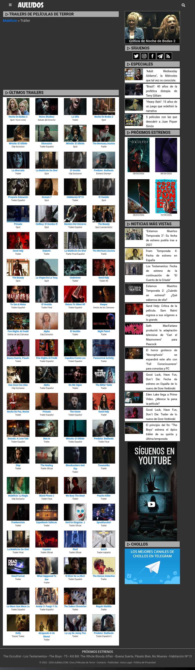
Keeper (103, 304)
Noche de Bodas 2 (18, 116)
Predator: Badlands (103, 170)
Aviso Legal (126, 662)
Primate (18, 224)
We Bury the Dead (75, 495)
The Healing (47, 465)
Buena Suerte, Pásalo (18, 358)
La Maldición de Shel (47, 170)
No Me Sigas (75, 385)
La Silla (75, 116)
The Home (75, 411)
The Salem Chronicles (75, 606)
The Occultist (12, 656)
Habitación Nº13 (75, 197)
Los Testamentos (35, 656)
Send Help (18, 250)
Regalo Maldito (103, 606)
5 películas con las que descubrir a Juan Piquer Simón (161, 121)
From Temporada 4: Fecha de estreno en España (161, 255)
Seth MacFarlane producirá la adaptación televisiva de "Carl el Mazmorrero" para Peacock (161, 335)
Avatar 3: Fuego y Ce (46, 606)
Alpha (47, 331)
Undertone (75, 277)
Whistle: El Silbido (18, 143)
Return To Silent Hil (75, 304)
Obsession (46, 143)
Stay (18, 465)
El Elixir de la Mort (75, 576)
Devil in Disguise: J (75, 522)
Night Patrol (104, 331)
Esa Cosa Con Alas (18, 385)
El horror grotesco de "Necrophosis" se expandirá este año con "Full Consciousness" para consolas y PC (161, 359)
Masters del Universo (75, 224)
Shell (75, 549)
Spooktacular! (104, 522)
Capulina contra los (75, 358)
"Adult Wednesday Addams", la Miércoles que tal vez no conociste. (161, 76)
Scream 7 (46, 197)
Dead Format (18, 576)
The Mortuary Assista (104, 143)
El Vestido (75, 170)
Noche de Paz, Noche (18, 411)
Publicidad (113, 662)
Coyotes (46, 549)
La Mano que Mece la (18, 606)
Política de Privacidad (145, 662)
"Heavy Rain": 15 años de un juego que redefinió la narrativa (161, 106)
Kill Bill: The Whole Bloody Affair (91, 656)
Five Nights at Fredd (18, 331)
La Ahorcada (18, 170)
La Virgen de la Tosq (46, 277)
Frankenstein (18, 522)
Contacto (101, 662)
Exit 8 (104, 549)
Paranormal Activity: (103, 358)
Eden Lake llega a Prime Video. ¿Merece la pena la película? (161, 399)
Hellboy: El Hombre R (47, 224)
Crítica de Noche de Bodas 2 (152, 41)
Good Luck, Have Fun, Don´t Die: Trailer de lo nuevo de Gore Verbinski (161, 414)
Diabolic (46, 250)
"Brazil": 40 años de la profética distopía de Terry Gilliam (161, 91)
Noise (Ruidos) (46, 116)
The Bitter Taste (104, 385)
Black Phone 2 (46, 495)
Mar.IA (46, 438)
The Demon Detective (104, 576)
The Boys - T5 (58, 656)
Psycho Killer (104, 495)
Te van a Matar (18, 304)
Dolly (18, 633)
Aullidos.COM (61, 662)
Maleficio (10, 21)
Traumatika (103, 465)
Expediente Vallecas (46, 522)
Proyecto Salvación (18, 197)
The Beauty (103, 224)
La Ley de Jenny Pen (75, 633)
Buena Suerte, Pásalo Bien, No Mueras (141, 656)
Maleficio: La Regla (18, 495)
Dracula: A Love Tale (18, 438)
